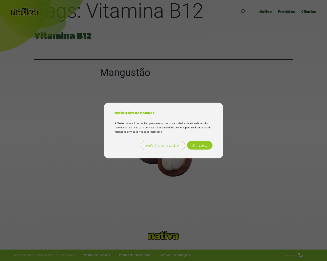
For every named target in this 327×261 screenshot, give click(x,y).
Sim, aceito (199, 145)
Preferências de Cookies (163, 146)
